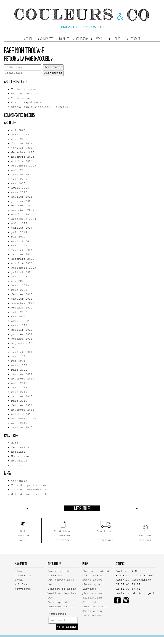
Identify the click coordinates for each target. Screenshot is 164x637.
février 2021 (22, 374)
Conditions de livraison (59, 573)
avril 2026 (20, 135)
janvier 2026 (22, 148)
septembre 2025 (23, 166)
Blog (117, 38)
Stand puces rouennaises (92, 613)
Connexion (19, 481)
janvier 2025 (22, 201)
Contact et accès (61, 589)
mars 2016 (19, 401)
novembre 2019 (22, 379)
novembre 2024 (22, 210)
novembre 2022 (22, 303)
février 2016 (22, 405)
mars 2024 (19, 246)
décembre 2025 (22, 152)
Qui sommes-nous (60, 580)
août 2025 (19, 170)
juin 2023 (19, 277)
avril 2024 (20, 241)
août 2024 (19, 223)
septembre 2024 (23, 219)
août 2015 (19, 423)
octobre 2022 (22, 308)
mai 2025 (18, 183)
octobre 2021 (22, 339)
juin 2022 (19, 312)
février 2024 (22, 250)
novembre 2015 (22, 410)
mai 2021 (18, 361)
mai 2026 (18, 130)
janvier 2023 (22, 299)
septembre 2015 (23, 419)
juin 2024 (19, 232)
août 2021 (19, 348)
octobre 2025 (22, 161)
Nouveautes (46, 38)
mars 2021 (19, 370)
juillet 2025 (22, 175)
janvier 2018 (22, 396)
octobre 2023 (22, 263)
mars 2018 (19, 392)
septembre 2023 (23, 268)
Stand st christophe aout (95, 604)
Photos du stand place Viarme (95, 573)
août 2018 (19, 383)
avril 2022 (20, 321)
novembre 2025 (22, 157)
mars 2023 (19, 290)
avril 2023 (20, 285)
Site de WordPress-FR (29, 494)
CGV (50, 584)
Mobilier (64, 38)
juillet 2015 (22, 427)
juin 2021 (19, 356)
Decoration (81, 38)
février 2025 (22, 197)
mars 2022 (19, 325)
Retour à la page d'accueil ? (28, 58)
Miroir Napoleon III (28, 102)
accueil (28, 38)
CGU (50, 598)
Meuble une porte (25, 94)
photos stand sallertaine (93, 595)
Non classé (20, 456)
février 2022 (22, 330)
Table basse (21, 98)
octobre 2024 (22, 214)
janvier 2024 (22, 254)
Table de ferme (23, 89)
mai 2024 (18, 237)
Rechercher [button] (53, 67)
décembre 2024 (22, 206)
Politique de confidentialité (60, 604)
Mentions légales (61, 593)
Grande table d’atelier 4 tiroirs (39, 107)
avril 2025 (20, 188)
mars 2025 (19, 192)
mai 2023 (18, 281)
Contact (135, 38)
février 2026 (22, 143)
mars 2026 (19, 139)
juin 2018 (19, 388)
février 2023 (22, 294)
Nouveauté (19, 461)
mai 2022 (18, 317)
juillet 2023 (22, 272)
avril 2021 (20, 365)
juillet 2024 (22, 228)
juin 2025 (19, 179)
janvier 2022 (22, 334)
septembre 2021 (23, 343)
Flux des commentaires (30, 490)
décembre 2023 (22, 259)
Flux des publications (30, 485)
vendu (99, 38)
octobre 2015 (22, 414)
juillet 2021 (22, 352)
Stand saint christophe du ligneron (93, 585)
